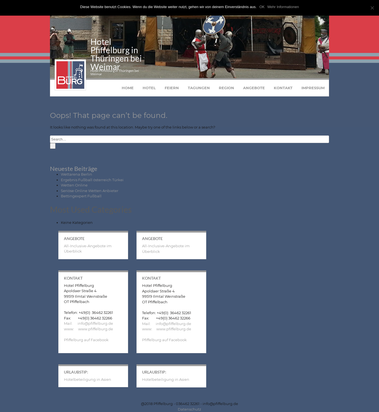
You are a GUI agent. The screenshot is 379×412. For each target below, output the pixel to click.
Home (128, 88)
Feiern (172, 88)
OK (262, 7)
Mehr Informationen (283, 7)
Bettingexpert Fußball (81, 196)
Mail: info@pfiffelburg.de (88, 323)
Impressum (313, 88)
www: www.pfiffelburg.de (88, 329)
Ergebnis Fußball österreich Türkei (92, 180)
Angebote (254, 88)
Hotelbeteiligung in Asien (87, 379)
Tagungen (199, 88)
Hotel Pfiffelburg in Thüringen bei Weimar (116, 54)
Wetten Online (74, 185)
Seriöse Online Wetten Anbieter (89, 190)
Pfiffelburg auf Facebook (86, 340)
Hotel (149, 88)
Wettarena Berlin (76, 174)
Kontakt (283, 88)
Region (226, 88)
